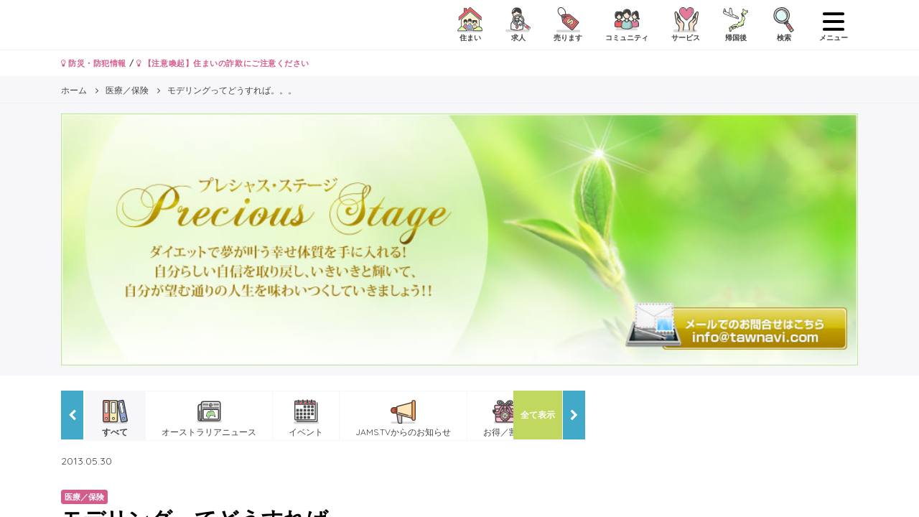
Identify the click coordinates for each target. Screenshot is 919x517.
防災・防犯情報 (93, 63)
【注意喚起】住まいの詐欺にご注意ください (222, 63)
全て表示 (538, 414)
